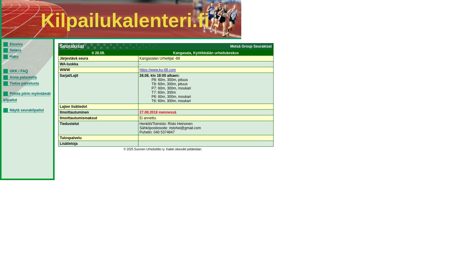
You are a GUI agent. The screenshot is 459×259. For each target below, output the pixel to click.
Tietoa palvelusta (24, 83)
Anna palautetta (23, 77)
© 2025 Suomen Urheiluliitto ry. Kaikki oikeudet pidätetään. (163, 149)
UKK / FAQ (19, 71)
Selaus (15, 50)
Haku (14, 57)
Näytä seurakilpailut (27, 110)
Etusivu (16, 44)
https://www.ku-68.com (158, 70)
